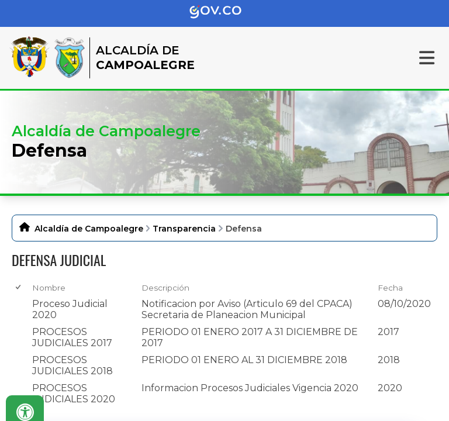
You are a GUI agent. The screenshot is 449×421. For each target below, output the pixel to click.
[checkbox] (19, 287)
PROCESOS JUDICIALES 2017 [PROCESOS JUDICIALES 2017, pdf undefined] (72, 337)
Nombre (48, 287)
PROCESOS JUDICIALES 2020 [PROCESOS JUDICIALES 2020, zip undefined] (73, 393)
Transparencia (184, 228)
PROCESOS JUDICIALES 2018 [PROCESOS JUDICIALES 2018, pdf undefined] (72, 365)
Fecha (390, 287)
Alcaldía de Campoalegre (88, 228)
